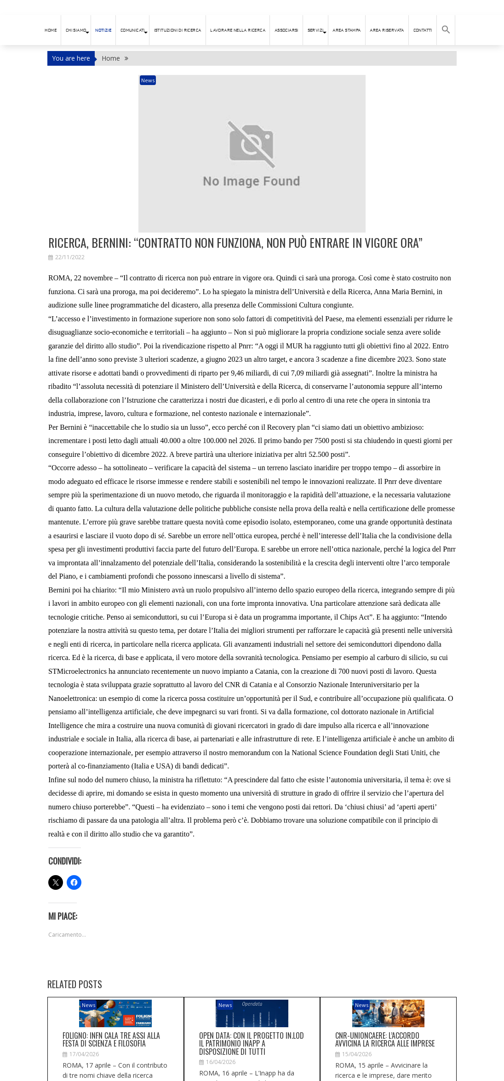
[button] (446, 30)
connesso (98, 1068)
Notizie (103, 30)
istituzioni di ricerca (177, 30)
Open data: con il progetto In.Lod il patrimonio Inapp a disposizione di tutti (251, 970)
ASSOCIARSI (286, 30)
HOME (51, 30)
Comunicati (132, 30)
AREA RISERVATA (387, 30)
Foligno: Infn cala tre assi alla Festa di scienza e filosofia (111, 966)
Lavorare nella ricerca (237, 30)
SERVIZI (316, 30)
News (189, 80)
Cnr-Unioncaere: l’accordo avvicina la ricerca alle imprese (385, 966)
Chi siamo (76, 30)
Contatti (422, 30)
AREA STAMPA (346, 30)
